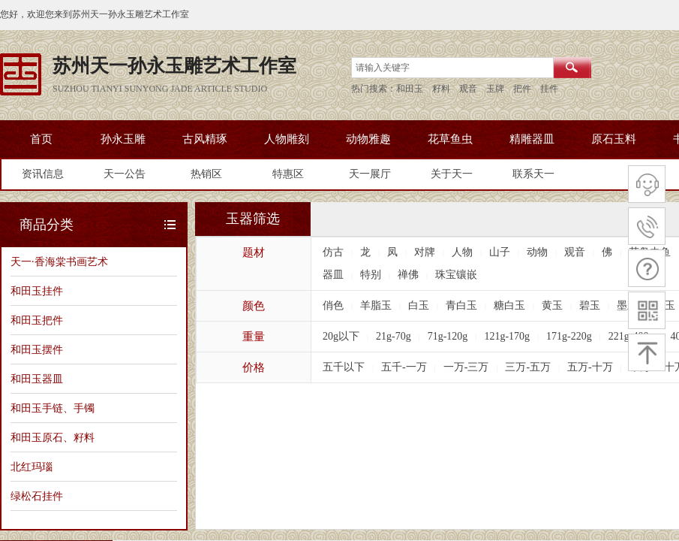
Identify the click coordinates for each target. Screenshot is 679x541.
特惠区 (288, 174)
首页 (41, 139)
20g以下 (341, 336)
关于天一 (452, 174)
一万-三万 (466, 367)
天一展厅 (370, 174)
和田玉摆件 (37, 349)
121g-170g (507, 336)
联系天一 (533, 174)
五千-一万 (404, 367)
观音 (574, 252)
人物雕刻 (286, 139)
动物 (537, 252)
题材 (253, 252)
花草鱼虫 (450, 139)
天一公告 (125, 174)
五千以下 (344, 367)
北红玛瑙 (32, 467)
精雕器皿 (531, 139)
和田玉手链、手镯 (53, 408)
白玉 (418, 305)
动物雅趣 (368, 139)
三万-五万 (528, 367)
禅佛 (408, 274)
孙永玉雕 (123, 139)
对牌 (424, 252)
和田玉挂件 (37, 291)
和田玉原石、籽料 (53, 437)
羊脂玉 (376, 305)
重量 (253, 337)
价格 (253, 367)
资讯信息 (43, 174)
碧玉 (589, 305)
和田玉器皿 (37, 379)
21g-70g (393, 336)
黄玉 (552, 305)
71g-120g (448, 336)
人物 (462, 252)
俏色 (333, 305)
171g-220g (569, 336)
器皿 (333, 274)
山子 (499, 252)
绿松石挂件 (37, 496)
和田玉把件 (37, 320)
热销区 (206, 174)
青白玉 (461, 305)
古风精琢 (204, 139)
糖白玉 (509, 305)
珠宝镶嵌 (456, 274)
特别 (370, 274)
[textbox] (452, 67)
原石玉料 (613, 139)
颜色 (253, 306)
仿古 (333, 252)
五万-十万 (590, 367)
